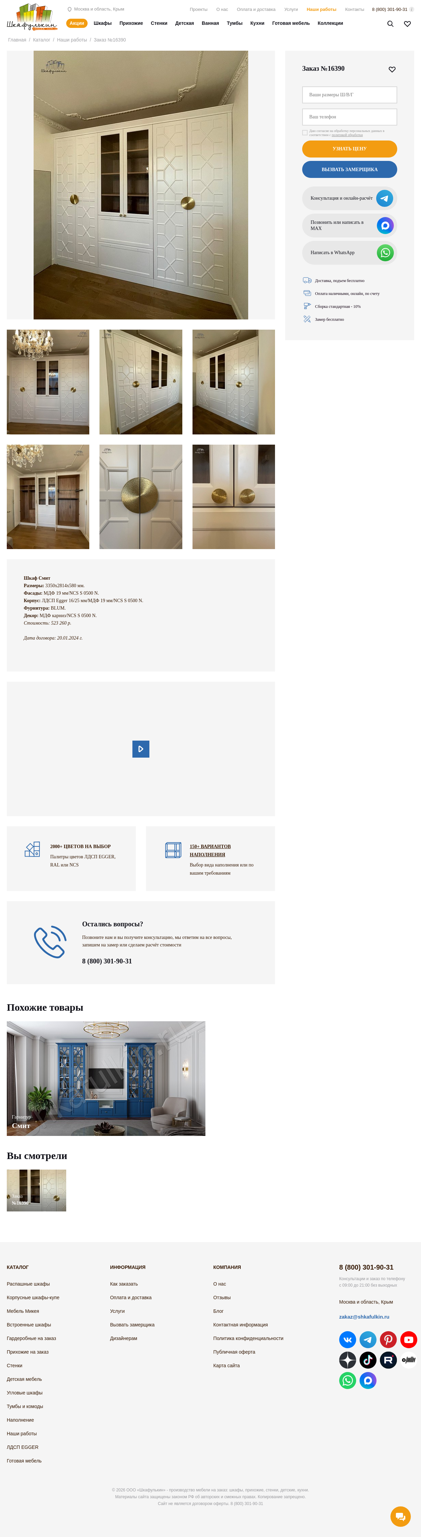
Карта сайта (226, 1365)
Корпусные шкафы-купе (33, 1297)
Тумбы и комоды (25, 1406)
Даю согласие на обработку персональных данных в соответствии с (346, 133)
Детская (184, 23)
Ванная (210, 23)
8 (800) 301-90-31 (389, 9)
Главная (17, 40)
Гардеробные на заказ (31, 1338)
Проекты (198, 9)
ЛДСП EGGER (22, 1447)
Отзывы (222, 1297)
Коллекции (330, 23)
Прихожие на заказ (28, 1352)
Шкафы (103, 23)
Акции (77, 23)
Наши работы (321, 9)
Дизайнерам (123, 1338)
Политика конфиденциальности (248, 1338)
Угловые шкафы (24, 1392)
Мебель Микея (23, 1311)
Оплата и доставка (256, 9)
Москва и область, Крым (95, 9)
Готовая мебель (291, 23)
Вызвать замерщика (350, 169)
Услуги (291, 9)
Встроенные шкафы (29, 1324)
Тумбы (234, 23)
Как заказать (124, 1284)
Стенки (159, 23)
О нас (222, 9)
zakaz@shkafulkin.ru (364, 1317)
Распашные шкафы (28, 1284)
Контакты (354, 9)
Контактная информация (240, 1324)
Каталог (41, 40)
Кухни (257, 23)
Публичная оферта (234, 1352)
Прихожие (131, 23)
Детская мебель (24, 1379)
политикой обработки (347, 135)
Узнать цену (350, 148)
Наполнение (20, 1420)
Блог (218, 1311)
